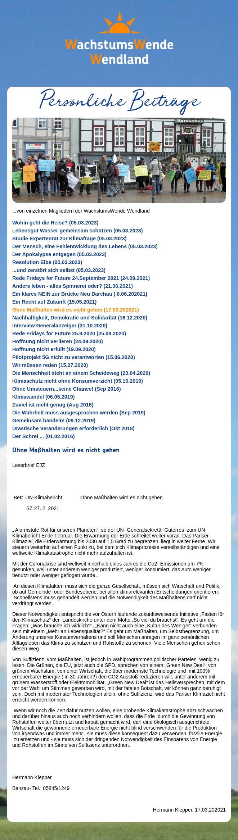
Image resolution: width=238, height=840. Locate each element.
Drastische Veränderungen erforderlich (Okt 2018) (73, 428)
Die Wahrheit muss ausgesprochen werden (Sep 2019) (78, 413)
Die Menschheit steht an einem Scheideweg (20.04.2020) (81, 373)
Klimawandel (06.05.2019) (43, 397)
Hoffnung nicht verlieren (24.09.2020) (57, 341)
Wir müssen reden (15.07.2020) (50, 365)
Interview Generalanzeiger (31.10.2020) (59, 325)
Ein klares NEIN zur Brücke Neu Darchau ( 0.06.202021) (79, 294)
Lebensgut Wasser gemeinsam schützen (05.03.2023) (77, 230)
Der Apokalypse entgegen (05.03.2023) (59, 254)
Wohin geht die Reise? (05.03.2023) (55, 223)
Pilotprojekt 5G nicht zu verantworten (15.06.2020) (73, 357)
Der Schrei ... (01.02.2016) (43, 436)
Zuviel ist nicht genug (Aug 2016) (52, 405)
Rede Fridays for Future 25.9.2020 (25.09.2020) (69, 333)
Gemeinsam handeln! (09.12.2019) (53, 420)
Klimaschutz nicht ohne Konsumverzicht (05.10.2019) (77, 381)
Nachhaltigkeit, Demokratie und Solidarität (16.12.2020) (79, 318)
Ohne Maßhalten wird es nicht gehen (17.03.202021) (75, 310)
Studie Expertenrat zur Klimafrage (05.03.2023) (69, 238)
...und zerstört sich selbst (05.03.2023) (58, 270)
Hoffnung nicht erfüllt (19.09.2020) (54, 349)
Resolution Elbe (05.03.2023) (47, 262)
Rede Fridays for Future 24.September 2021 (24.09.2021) (81, 278)
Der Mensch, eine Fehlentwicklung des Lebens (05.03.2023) (85, 246)
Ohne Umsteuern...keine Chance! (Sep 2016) (66, 389)
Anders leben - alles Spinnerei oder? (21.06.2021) (72, 286)
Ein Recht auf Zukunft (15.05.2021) (54, 302)
